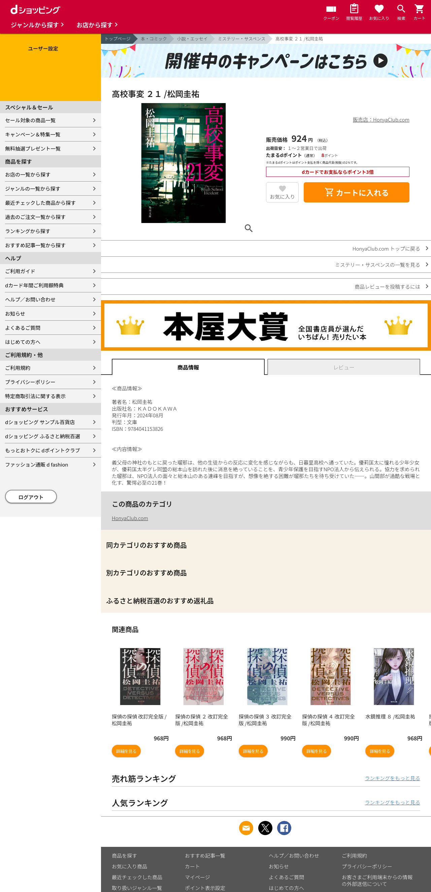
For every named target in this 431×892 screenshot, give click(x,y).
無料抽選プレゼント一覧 (33, 148)
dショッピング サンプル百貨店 (40, 421)
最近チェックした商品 (137, 877)
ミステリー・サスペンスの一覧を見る (377, 264)
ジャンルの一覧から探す (32, 188)
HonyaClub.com (130, 517)
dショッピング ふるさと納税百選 (42, 436)
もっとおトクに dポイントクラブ (42, 450)
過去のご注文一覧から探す (35, 216)
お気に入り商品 (129, 866)
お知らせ (15, 313)
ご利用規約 (17, 367)
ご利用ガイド (20, 271)
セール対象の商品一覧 (30, 120)
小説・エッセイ (192, 38)
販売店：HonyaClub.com (381, 119)
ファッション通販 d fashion (36, 464)
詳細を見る (126, 751)
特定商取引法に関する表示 (35, 396)
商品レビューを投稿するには (387, 286)
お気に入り (282, 196)
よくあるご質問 (22, 327)
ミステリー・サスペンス (242, 38)
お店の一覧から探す (28, 174)
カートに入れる (356, 192)
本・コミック (154, 38)
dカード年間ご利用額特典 (34, 285)
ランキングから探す (28, 230)
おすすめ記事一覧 (205, 855)
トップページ (117, 38)
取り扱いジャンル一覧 (137, 887)
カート (192, 866)
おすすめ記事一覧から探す (35, 245)
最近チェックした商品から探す (40, 202)
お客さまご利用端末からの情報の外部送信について (377, 880)
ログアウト (31, 497)
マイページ (197, 877)
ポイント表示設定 (205, 887)
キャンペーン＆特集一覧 (32, 134)
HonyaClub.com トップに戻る (386, 248)
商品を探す (124, 855)
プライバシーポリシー (30, 381)
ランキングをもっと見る (392, 778)
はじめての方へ (22, 341)
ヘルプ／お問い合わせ (30, 299)
